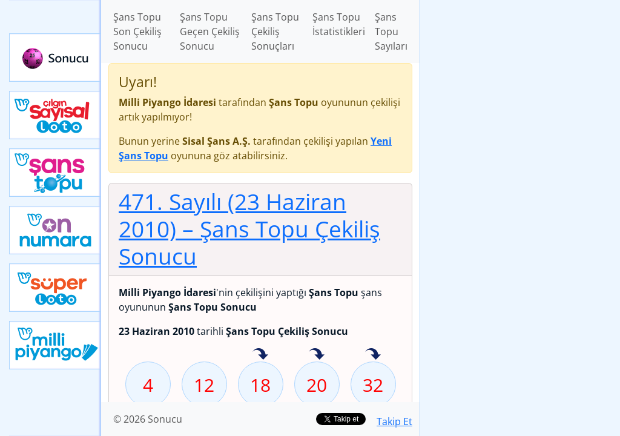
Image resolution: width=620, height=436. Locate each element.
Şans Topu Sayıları (391, 31)
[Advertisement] (520, 85)
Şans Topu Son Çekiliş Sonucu (137, 31)
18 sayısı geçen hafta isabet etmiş (260, 355)
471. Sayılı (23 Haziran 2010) (249, 228)
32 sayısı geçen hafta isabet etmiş (373, 355)
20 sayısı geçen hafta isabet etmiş (317, 355)
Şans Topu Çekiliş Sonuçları (275, 31)
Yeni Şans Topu (55, 172)
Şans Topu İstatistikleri (338, 24)
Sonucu (55, 57)
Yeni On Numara (55, 230)
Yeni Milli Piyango (55, 345)
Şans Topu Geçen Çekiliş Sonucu (210, 31)
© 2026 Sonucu (147, 419)
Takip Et (394, 421)
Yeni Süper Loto (55, 287)
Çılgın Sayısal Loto (55, 115)
